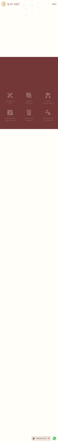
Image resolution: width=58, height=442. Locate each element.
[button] (54, 4)
